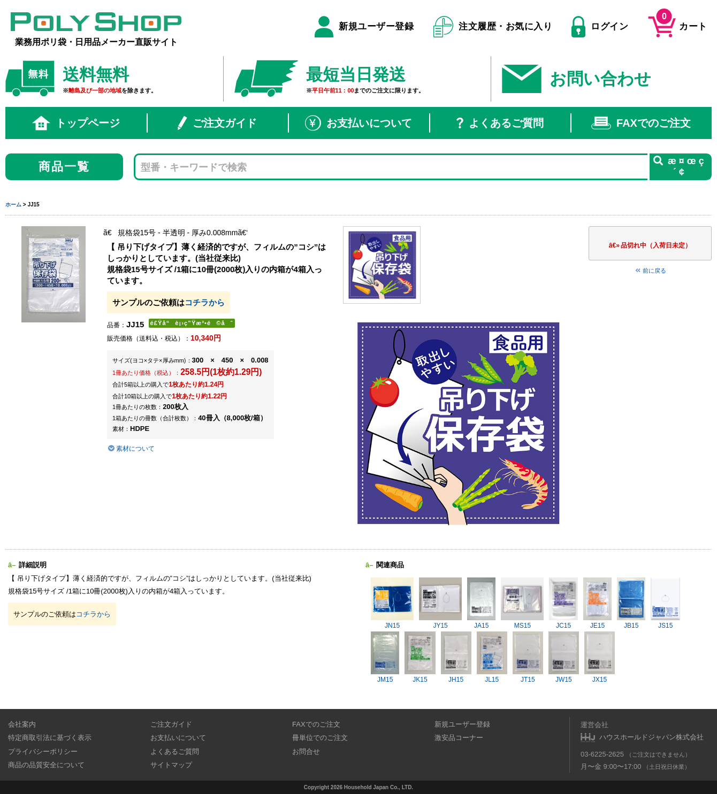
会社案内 (22, 724)
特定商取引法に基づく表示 (49, 738)
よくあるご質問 (500, 123)
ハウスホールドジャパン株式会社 (651, 737)
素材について (131, 448)
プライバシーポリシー (43, 751)
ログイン (599, 26)
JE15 (597, 603)
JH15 (456, 657)
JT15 (528, 657)
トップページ (76, 123)
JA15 (481, 603)
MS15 (522, 603)
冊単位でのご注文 (320, 738)
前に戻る (650, 270)
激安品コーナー (458, 738)
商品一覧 (64, 166)
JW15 (563, 657)
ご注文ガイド (217, 123)
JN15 (392, 603)
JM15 (385, 657)
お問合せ (306, 751)
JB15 (631, 603)
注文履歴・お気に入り (493, 26)
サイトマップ (171, 765)
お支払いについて (358, 123)
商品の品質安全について (46, 765)
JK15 (420, 657)
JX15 (599, 657)
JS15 (665, 603)
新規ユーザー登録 (364, 26)
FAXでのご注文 (641, 123)
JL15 (492, 657)
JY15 (440, 603)
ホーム (13, 204)
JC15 (563, 603)
